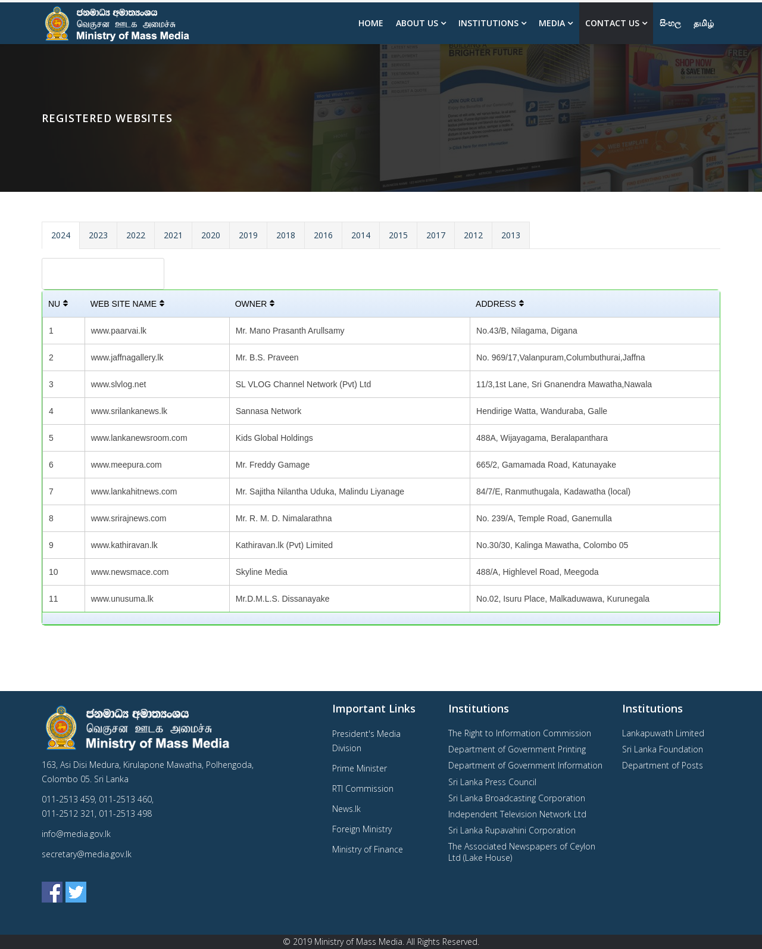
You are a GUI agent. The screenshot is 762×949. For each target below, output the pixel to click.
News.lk (346, 808)
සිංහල (670, 23)
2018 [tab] (285, 235)
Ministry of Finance (367, 849)
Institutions (488, 23)
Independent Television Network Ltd (517, 814)
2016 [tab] (323, 235)
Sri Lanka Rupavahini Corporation (512, 830)
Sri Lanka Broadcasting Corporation (516, 798)
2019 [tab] (248, 235)
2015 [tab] (398, 235)
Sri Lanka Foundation (662, 749)
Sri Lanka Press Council (492, 782)
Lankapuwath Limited (663, 733)
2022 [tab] (135, 235)
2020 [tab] (210, 235)
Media (552, 23)
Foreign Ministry (362, 829)
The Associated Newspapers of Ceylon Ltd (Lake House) (521, 852)
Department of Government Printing (517, 749)
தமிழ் (704, 23)
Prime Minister (359, 768)
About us (417, 23)
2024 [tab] (60, 235)
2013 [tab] (510, 235)
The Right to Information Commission (519, 733)
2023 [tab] (98, 235)
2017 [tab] (435, 235)
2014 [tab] (360, 235)
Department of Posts (662, 765)
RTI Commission (363, 788)
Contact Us (612, 23)
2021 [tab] (173, 235)
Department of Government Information (525, 765)
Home (370, 23)
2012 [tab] (473, 235)
